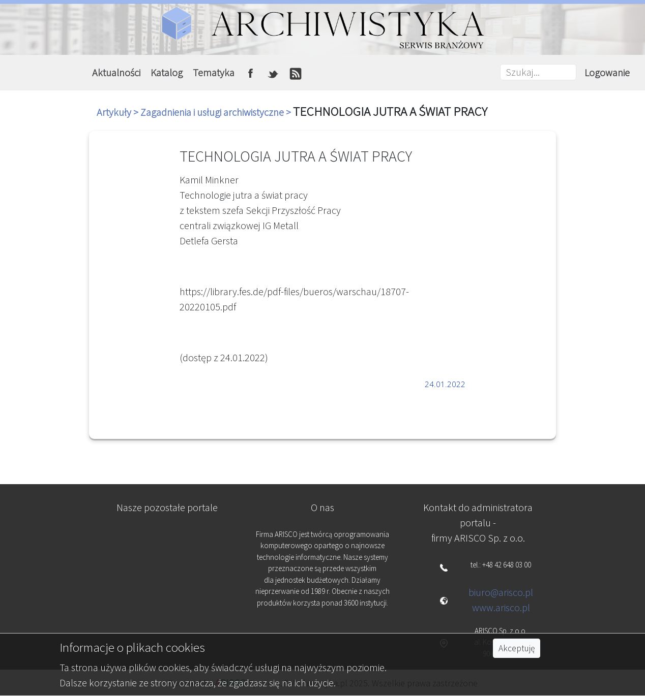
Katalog (167, 72)
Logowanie (607, 72)
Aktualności (116, 72)
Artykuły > (118, 112)
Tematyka (213, 72)
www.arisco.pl (501, 607)
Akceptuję (517, 648)
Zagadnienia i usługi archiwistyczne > (216, 112)
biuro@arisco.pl (500, 592)
